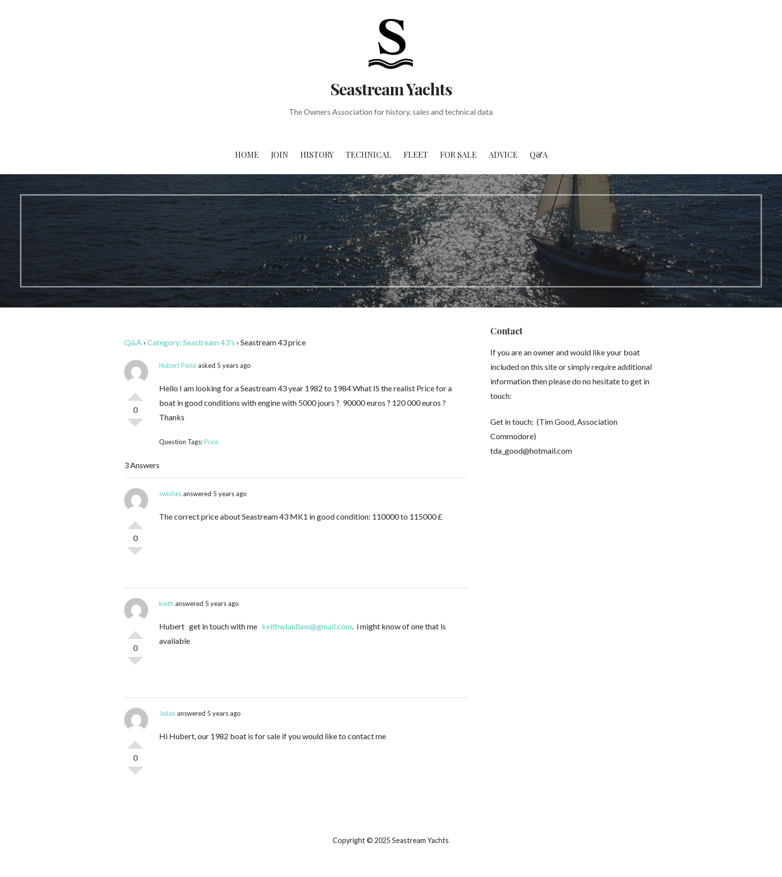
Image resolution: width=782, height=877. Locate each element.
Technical (368, 154)
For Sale (458, 154)
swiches (170, 494)
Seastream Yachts (391, 88)
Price (211, 442)
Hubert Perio (177, 365)
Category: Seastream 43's (191, 342)
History (317, 154)
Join (279, 154)
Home (247, 154)
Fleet (415, 154)
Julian (167, 713)
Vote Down (135, 427)
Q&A (539, 154)
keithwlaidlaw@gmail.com (307, 626)
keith (166, 603)
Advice (503, 154)
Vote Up (135, 393)
